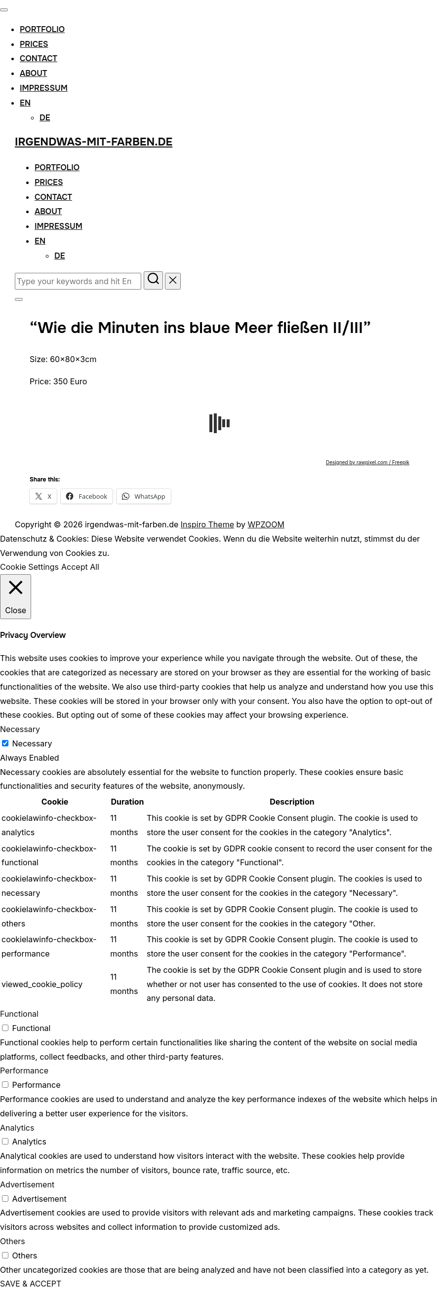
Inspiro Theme (207, 524)
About (33, 73)
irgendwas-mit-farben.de (93, 142)
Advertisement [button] (27, 1184)
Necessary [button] (20, 729)
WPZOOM (265, 524)
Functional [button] (19, 1014)
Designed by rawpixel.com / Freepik (367, 462)
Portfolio (42, 29)
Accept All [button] (80, 567)
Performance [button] (24, 1070)
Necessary (32, 743)
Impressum (44, 88)
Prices (34, 44)
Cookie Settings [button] (29, 567)
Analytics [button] (17, 1128)
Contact (38, 58)
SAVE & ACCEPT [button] (30, 1284)
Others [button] (12, 1241)
